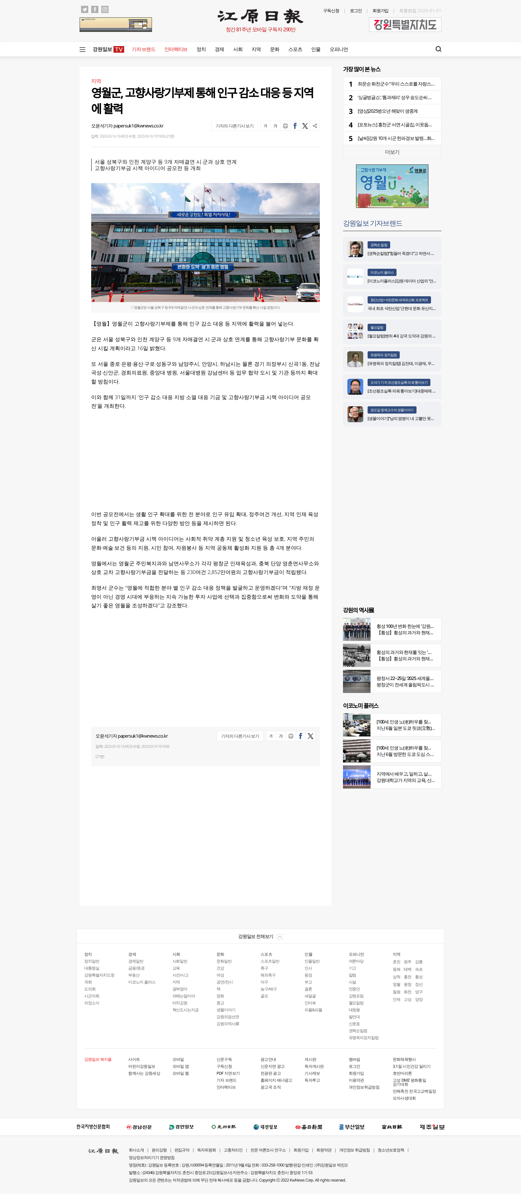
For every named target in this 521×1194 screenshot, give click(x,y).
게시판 (310, 1059)
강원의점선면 (228, 1016)
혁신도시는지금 (186, 1009)
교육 (176, 968)
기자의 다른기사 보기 (235, 126)
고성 (407, 999)
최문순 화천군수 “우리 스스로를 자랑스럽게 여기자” (406, 84)
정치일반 (91, 961)
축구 (264, 968)
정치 (201, 49)
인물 (315, 49)
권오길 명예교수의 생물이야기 (392, 409)
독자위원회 (206, 1150)
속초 (419, 969)
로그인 (356, 10)
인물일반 (312, 961)
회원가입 (381, 10)
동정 (308, 975)
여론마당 (356, 961)
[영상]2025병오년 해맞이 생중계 (388, 111)
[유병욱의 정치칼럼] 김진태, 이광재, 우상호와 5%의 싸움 (414, 363)
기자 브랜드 (143, 49)
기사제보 (312, 1073)
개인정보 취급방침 (354, 1150)
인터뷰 (310, 1002)
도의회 (90, 989)
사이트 (134, 1059)
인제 (396, 999)
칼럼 (352, 975)
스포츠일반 (269, 961)
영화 (220, 996)
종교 (220, 1002)
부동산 (134, 975)
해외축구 (268, 975)
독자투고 (312, 1080)
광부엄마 (180, 989)
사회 (237, 49)
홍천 (407, 976)
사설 (352, 982)
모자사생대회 (404, 1098)
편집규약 (182, 1150)
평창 (407, 984)
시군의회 (91, 996)
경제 (219, 49)
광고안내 (268, 1059)
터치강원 (180, 1002)
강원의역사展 (228, 1023)
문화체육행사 (404, 1059)
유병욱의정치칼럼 (364, 1037)
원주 (407, 961)
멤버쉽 (354, 1059)
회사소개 (136, 1150)
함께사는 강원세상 (144, 1073)
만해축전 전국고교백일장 (414, 1091)
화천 (407, 991)
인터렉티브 (175, 49)
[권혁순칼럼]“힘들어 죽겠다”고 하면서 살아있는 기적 (411, 253)
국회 (88, 982)
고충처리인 (233, 1150)
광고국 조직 (270, 1087)
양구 (419, 991)
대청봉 (354, 1009)
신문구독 (224, 1059)
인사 (308, 968)
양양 (419, 999)
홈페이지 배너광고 (276, 1080)
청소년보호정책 (391, 1150)
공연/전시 (225, 982)
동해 (396, 969)
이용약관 (356, 1080)
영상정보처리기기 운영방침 (152, 1157)
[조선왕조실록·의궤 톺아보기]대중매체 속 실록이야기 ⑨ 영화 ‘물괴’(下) (426, 391)
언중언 (354, 989)
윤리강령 (159, 1150)
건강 (220, 968)
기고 (352, 968)
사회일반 (180, 961)
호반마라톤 (402, 1073)
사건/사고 (181, 975)
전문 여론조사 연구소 (268, 1150)
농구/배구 (268, 989)
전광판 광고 (270, 1073)
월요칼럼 (376, 327)
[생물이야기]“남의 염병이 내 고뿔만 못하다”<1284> (409, 418)
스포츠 (295, 49)
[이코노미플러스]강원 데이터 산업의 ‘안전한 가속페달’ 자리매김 (420, 281)
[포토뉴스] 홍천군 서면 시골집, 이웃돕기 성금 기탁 (404, 124)
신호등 (354, 1023)
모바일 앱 (181, 1066)
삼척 (396, 976)
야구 (264, 982)
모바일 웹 (181, 1073)
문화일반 (224, 961)
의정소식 (91, 1002)
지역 (256, 49)
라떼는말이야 (184, 996)
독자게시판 (314, 1066)
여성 (220, 975)
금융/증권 (136, 968)
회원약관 (323, 1150)
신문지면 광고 (272, 1066)
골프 (264, 996)
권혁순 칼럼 (378, 244)
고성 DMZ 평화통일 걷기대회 (409, 1082)
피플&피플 (313, 1009)
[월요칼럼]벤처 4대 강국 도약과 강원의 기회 (404, 336)
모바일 (178, 1059)
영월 (396, 984)
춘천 (396, 961)
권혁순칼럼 (358, 1030)
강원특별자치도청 (99, 975)
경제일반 (135, 961)
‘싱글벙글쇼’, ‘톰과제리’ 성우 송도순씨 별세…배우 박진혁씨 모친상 (419, 97)
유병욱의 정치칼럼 (383, 354)
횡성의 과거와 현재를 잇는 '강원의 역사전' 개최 (421, 652)
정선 (419, 984)
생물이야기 (226, 1009)
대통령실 (91, 968)
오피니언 (339, 49)
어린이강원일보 (141, 1066)
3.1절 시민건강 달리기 (412, 1066)
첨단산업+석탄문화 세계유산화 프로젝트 (399, 299)
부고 (308, 982)
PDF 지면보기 (228, 1073)
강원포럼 (356, 996)
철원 (396, 991)
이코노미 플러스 (382, 272)
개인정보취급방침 (364, 1087)
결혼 (308, 989)
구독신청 (331, 10)
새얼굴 (310, 996)
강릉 (419, 961)
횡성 (419, 976)
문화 (274, 49)
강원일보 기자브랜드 (372, 223)
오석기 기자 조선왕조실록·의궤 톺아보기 (399, 382)
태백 (407, 969)
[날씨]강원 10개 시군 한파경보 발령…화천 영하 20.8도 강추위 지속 (419, 138)
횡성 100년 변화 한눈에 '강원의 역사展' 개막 (417, 626)
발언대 (354, 1016)
